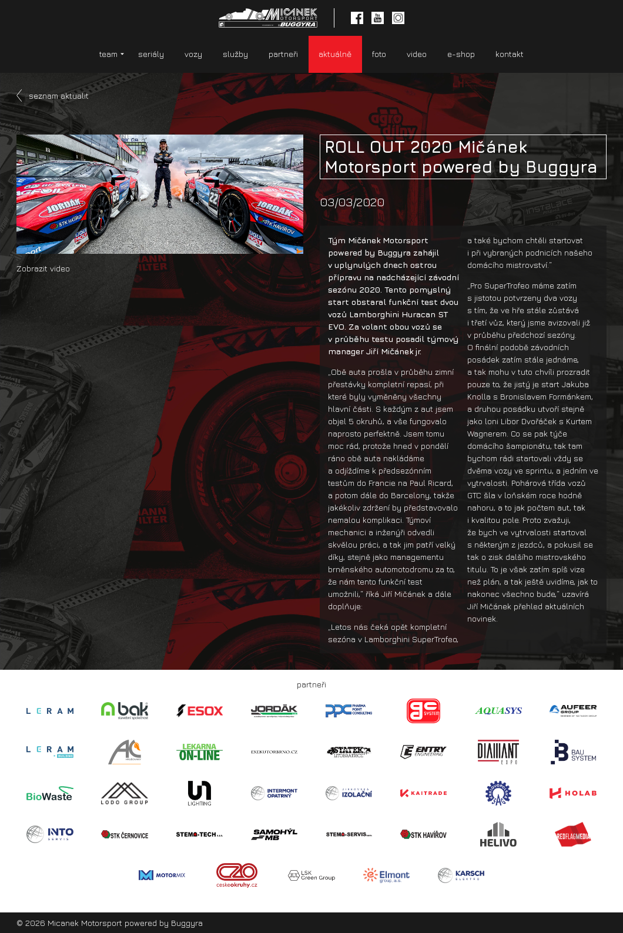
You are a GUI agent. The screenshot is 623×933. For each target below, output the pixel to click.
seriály (151, 54)
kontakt (509, 54)
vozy (193, 54)
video (417, 54)
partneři (283, 54)
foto (379, 54)
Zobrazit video (43, 268)
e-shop (461, 54)
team (108, 54)
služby (235, 54)
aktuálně (335, 54)
